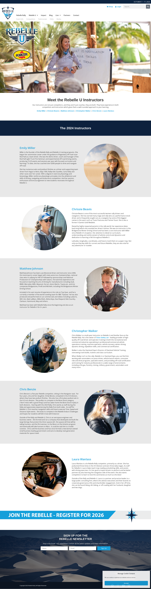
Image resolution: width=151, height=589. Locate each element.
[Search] (148, 7)
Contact (76, 15)
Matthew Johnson (67, 111)
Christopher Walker (83, 111)
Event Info (19, 19)
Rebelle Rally (21, 15)
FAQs (52, 19)
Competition (30, 19)
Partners (67, 15)
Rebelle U (33, 15)
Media (59, 19)
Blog (51, 15)
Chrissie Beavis (53, 111)
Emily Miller (41, 111)
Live (58, 15)
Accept (126, 583)
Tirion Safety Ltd (102, 337)
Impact (43, 15)
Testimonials (42, 19)
